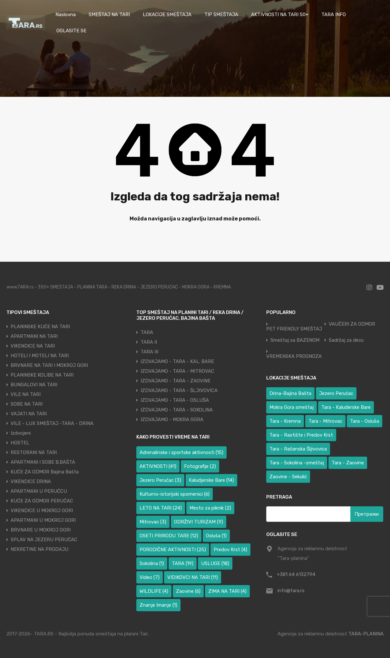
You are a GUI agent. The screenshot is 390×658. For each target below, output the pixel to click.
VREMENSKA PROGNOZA (294, 356)
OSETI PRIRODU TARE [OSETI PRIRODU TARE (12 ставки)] (169, 536)
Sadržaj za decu (346, 340)
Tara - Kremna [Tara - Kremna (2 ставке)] (285, 421)
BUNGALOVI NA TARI (34, 385)
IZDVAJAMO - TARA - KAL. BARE (177, 361)
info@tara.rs (291, 590)
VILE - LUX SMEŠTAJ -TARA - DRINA (52, 423)
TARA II (149, 342)
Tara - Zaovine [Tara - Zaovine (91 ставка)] (348, 463)
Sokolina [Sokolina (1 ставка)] (152, 563)
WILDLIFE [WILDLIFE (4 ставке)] (154, 591)
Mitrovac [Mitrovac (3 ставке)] (153, 522)
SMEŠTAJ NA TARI (109, 14)
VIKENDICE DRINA (31, 481)
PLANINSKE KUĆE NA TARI (40, 326)
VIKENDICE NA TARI (33, 346)
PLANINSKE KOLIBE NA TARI (42, 375)
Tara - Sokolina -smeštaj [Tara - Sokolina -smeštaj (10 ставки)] (296, 463)
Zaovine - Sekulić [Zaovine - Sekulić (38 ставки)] (288, 477)
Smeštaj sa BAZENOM (294, 340)
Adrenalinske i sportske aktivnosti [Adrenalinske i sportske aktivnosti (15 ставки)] (181, 452)
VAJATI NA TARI (29, 414)
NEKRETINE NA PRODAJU (39, 549)
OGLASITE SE (71, 31)
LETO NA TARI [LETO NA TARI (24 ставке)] (161, 508)
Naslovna (65, 14)
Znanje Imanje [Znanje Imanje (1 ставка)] (158, 605)
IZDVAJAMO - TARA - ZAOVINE (175, 381)
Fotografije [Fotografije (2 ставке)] (200, 466)
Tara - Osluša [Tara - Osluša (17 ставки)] (364, 421)
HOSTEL (20, 443)
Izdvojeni (21, 433)
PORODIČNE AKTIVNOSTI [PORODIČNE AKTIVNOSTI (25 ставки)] (173, 549)
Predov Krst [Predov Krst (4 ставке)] (230, 549)
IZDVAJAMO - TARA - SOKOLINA (177, 410)
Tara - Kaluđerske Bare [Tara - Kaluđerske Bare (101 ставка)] (346, 407)
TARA (147, 332)
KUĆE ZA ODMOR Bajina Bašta (45, 472)
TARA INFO (333, 14)
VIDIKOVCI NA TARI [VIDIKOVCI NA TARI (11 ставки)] (192, 577)
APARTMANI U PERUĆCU (39, 491)
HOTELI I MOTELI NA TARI (40, 356)
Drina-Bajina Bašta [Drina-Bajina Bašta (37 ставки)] (290, 393)
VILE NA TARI (26, 394)
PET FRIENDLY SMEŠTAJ (294, 329)
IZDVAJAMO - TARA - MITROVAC (177, 371)
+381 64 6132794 (296, 574)
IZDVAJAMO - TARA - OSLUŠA (175, 400)
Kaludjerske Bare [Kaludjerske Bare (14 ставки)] (211, 480)
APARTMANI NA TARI (34, 336)
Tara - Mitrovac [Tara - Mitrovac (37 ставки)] (325, 421)
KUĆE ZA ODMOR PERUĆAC (42, 501)
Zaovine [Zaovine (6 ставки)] (188, 591)
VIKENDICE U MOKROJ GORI (42, 510)
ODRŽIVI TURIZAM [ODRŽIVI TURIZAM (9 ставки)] (198, 522)
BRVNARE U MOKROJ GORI (41, 530)
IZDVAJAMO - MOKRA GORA (172, 419)
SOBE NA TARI (27, 404)
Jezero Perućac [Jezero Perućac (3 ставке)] (160, 480)
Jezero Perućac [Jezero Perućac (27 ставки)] (336, 393)
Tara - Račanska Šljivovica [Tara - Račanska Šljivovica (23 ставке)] (298, 449)
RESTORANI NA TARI (34, 452)
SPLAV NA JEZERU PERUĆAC (44, 539)
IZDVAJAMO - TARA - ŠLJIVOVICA (179, 390)
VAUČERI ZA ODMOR (352, 324)
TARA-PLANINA (366, 634)
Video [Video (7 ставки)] (150, 577)
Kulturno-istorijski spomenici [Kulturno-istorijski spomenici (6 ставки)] (175, 494)
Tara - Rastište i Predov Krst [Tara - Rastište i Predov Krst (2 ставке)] (301, 435)
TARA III (149, 352)
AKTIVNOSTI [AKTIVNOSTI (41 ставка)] (158, 466)
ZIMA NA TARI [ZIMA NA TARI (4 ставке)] (227, 591)
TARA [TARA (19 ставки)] (182, 563)
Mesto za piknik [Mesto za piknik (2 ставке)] (210, 508)
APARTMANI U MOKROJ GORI (43, 520)
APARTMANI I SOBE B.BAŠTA (43, 462)
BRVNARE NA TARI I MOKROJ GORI (49, 365)
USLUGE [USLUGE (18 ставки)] (215, 563)
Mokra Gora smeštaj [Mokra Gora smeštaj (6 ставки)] (291, 407)
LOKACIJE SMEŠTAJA (167, 14)
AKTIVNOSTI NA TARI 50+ (279, 14)
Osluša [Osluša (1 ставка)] (216, 536)
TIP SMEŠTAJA (221, 14)
